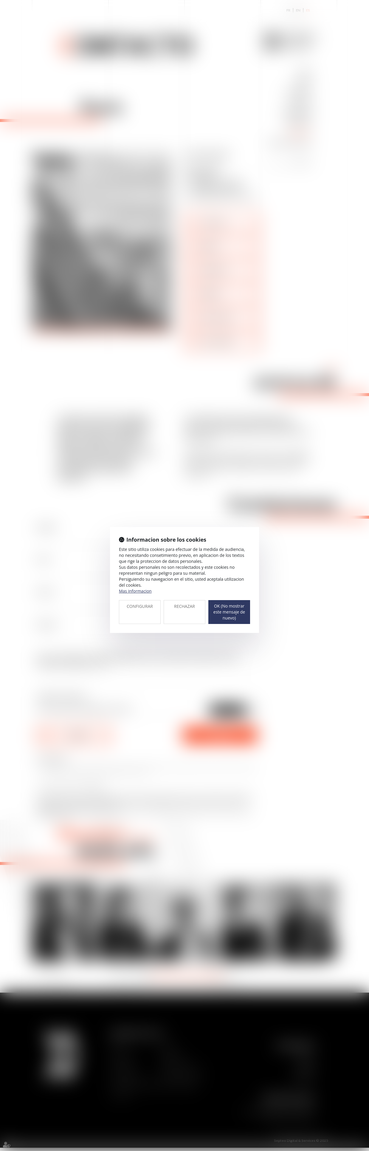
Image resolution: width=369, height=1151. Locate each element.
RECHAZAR (184, 606)
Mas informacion (135, 591)
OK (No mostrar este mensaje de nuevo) (229, 612)
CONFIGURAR (140, 606)
